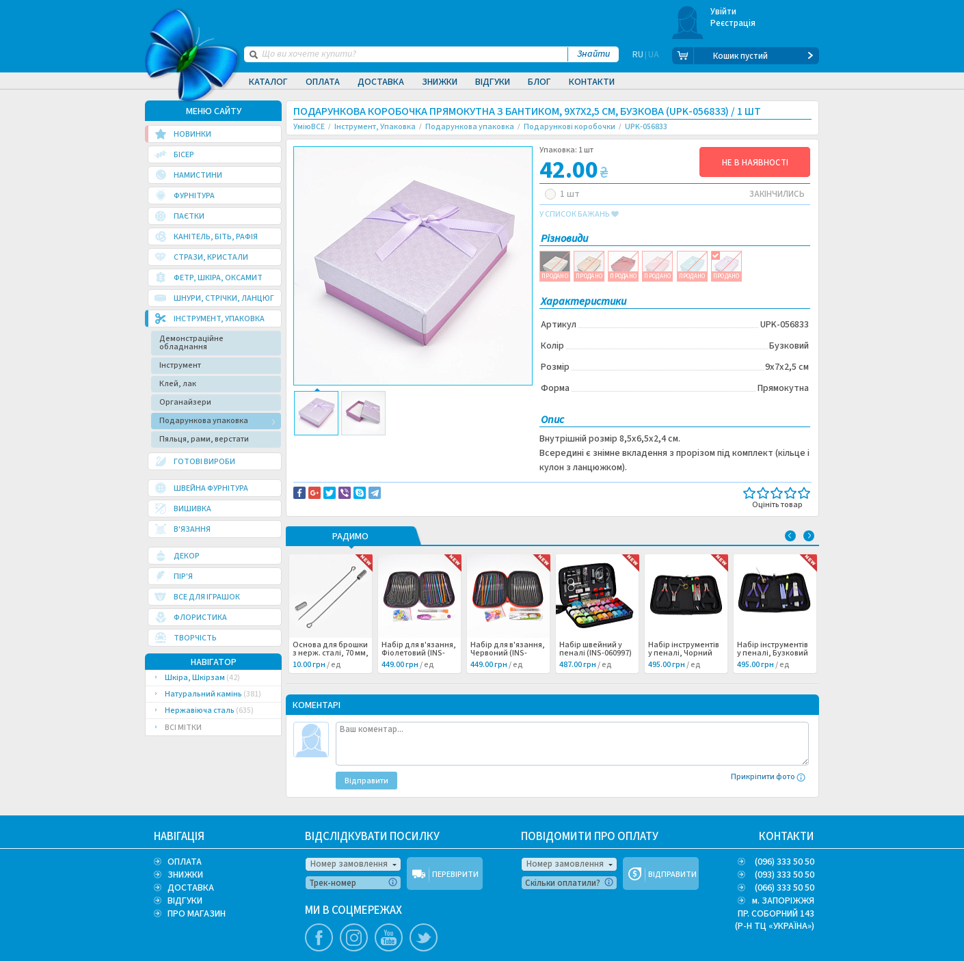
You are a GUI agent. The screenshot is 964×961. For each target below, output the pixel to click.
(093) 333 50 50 (784, 875)
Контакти (592, 82)
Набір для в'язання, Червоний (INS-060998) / (507, 653)
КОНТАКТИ (786, 836)
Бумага (318, 460)
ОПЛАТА (185, 862)
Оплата (323, 82)
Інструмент (180, 365)
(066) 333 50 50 (784, 888)
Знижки (439, 82)
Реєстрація (733, 23)
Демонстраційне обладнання (191, 343)
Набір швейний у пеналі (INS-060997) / (595, 653)
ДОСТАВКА (191, 888)
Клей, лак (177, 384)
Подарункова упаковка (203, 421)
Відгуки (492, 82)
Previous (790, 535)
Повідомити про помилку (462, 446)
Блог (539, 82)
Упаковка (354, 460)
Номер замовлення (349, 864)
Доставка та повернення (352, 446)
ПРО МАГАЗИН (197, 914)
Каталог (268, 82)
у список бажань (579, 215)
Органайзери (185, 402)
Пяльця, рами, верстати (204, 439)
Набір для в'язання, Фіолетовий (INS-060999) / (418, 653)
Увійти (723, 11)
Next (808, 535)
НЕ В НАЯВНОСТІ (755, 163)
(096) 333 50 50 (784, 862)
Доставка (381, 82)
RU (637, 56)
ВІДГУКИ (185, 901)
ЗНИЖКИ (185, 875)
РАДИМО (350, 537)
